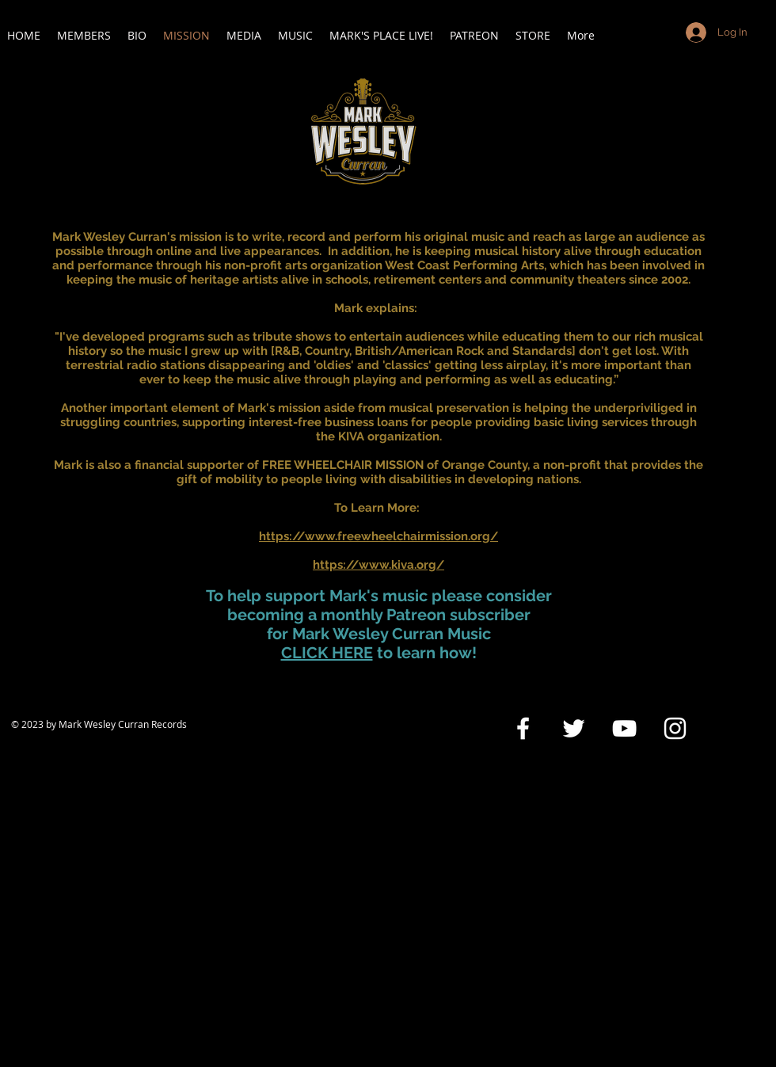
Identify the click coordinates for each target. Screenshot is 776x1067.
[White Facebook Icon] (523, 728)
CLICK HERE (327, 652)
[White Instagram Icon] (675, 728)
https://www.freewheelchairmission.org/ (378, 536)
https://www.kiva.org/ (378, 565)
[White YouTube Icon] (624, 728)
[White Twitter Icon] (573, 728)
